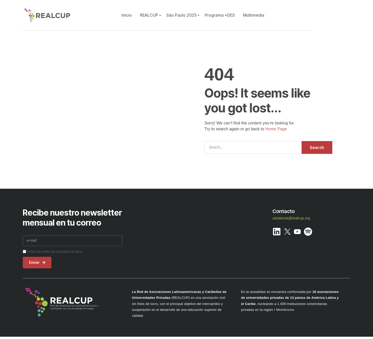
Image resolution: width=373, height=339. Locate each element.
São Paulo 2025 (181, 15)
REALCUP (149, 15)
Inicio (127, 15)
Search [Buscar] (317, 147)
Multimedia (253, 15)
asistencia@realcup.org (291, 218)
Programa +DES (220, 15)
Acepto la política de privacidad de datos (54, 251)
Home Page (276, 129)
